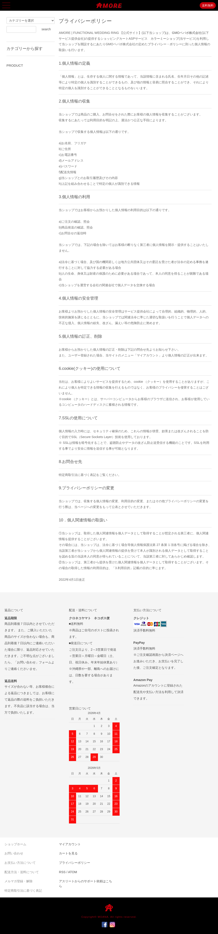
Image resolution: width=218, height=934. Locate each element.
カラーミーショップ (165, 38)
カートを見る (68, 853)
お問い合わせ (13, 853)
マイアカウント (70, 844)
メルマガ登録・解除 (18, 881)
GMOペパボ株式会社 (186, 33)
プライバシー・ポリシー (165, 44)
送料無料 (208, 5)
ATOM (72, 872)
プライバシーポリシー (74, 862)
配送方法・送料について (21, 872)
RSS (62, 872)
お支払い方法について (20, 862)
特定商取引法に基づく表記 (23, 890)
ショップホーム (15, 844)
